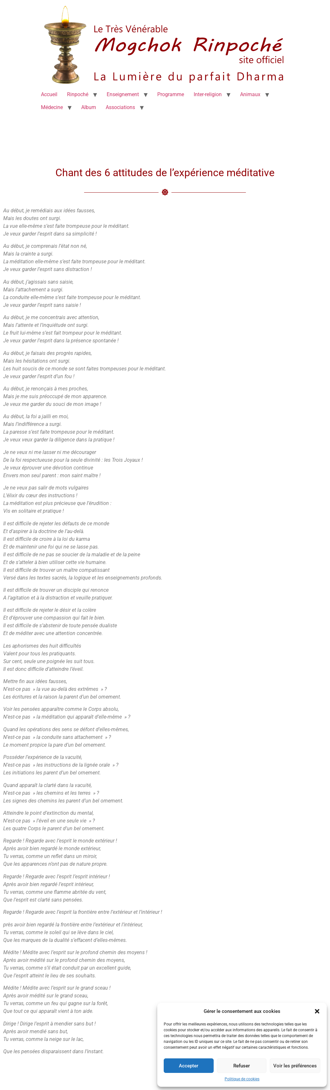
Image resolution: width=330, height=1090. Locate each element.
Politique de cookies (242, 1079)
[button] (317, 1011)
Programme (170, 94)
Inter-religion (208, 94)
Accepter (188, 1066)
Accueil (49, 94)
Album (88, 107)
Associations (120, 107)
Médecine (52, 107)
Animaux (250, 94)
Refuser (241, 1066)
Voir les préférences (295, 1066)
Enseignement (123, 94)
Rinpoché (77, 94)
